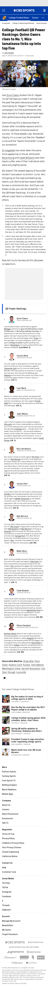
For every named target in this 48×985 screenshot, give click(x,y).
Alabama (7, 375)
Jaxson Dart (22, 484)
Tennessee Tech (10, 368)
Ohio (12, 540)
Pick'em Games (9, 772)
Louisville (21, 672)
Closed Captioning (10, 852)
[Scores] (35, 18)
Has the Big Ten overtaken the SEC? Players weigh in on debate (28, 708)
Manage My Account (11, 921)
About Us (6, 805)
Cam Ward (21, 388)
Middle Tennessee (22, 499)
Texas (36, 338)
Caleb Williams (27, 158)
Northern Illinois (10, 634)
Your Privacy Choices (11, 847)
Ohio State (14, 527)
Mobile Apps (7, 794)
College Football (15, 343)
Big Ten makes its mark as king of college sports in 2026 (27, 698)
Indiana (17, 645)
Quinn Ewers (12, 95)
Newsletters (7, 925)
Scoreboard (6, 23)
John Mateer (37, 665)
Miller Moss (22, 551)
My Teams (6, 930)
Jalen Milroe (22, 414)
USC (12, 566)
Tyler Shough (8, 672)
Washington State (11, 668)
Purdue (26, 665)
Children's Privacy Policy (13, 843)
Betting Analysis (9, 785)
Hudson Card (15, 665)
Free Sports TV (8, 780)
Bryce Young (8, 158)
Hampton (30, 638)
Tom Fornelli (9, 53)
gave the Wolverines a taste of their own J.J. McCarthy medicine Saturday (23, 330)
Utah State (34, 562)
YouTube (6, 883)
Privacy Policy (8, 838)
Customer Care (9, 872)
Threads (6, 905)
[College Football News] (19, 18)
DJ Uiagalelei (8, 150)
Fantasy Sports (9, 776)
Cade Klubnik (23, 591)
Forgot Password (10, 934)
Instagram (7, 892)
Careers (5, 809)
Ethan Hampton (24, 625)
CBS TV (5, 823)
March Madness (9, 789)
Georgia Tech (20, 536)
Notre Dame (36, 643)
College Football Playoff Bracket (23, 23)
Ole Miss (7, 494)
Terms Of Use (8, 834)
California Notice (9, 856)
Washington (15, 345)
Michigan (7, 329)
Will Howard (13, 529)
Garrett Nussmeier (31, 668)
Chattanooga (15, 459)
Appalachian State (33, 610)
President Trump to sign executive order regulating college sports (27, 740)
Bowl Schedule (42, 23)
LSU (43, 668)
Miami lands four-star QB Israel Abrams (26, 751)
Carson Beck (22, 356)
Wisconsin (8, 424)
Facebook (6, 896)
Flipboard (6, 910)
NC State (35, 457)
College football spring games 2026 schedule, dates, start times (28, 719)
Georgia (18, 429)
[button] (43, 18)
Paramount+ (7, 818)
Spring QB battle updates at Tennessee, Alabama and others (26, 730)
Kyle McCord (22, 516)
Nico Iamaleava (24, 449)
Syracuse (7, 531)
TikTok (5, 887)
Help (4, 867)
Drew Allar (28, 661)
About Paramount (10, 814)
